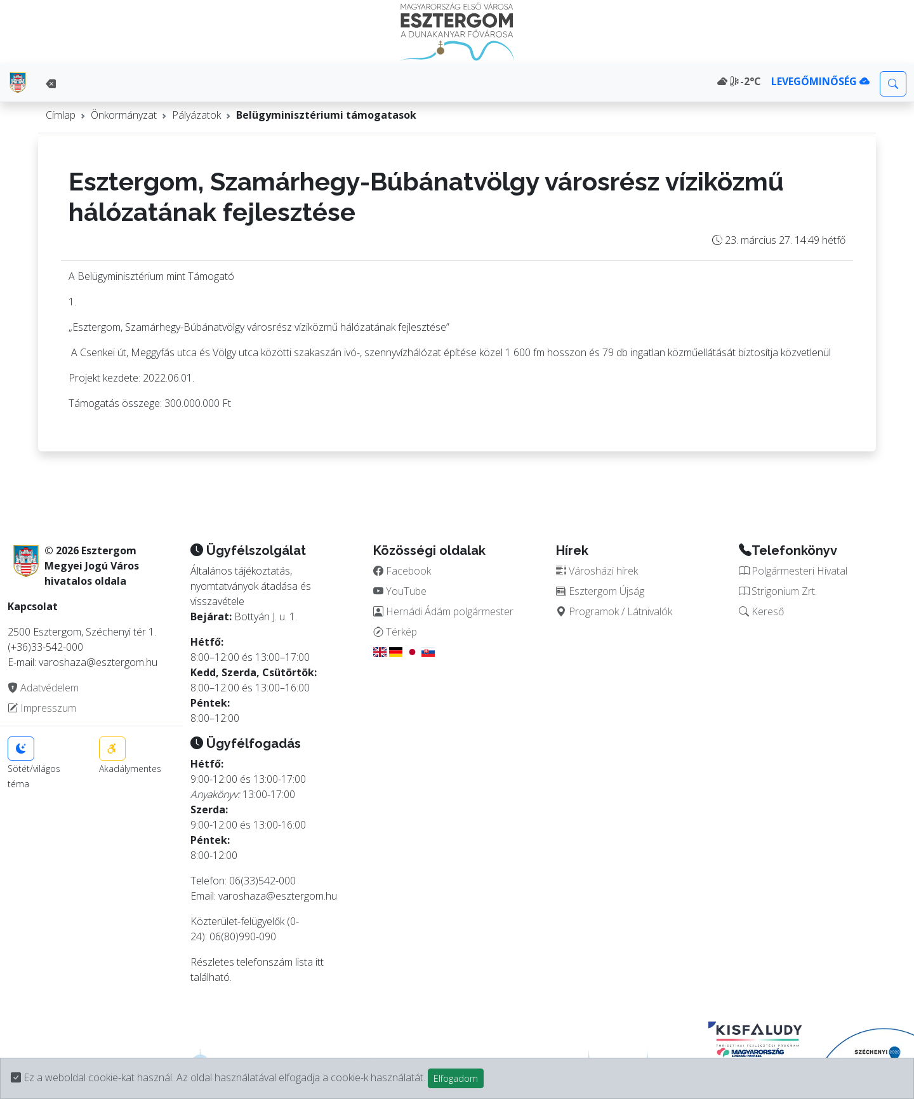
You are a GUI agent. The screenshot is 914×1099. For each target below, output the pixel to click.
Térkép (395, 632)
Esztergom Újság (600, 591)
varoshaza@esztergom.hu (277, 896)
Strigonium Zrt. (778, 591)
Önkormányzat (124, 115)
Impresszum (42, 708)
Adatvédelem (43, 688)
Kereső (761, 611)
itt (319, 962)
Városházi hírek (597, 571)
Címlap (61, 115)
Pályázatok (196, 115)
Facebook (402, 571)
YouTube (400, 591)
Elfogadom (456, 1078)
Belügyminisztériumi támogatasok (326, 115)
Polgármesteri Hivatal (793, 571)
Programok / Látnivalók (614, 611)
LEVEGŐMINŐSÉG (820, 81)
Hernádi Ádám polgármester (443, 611)
